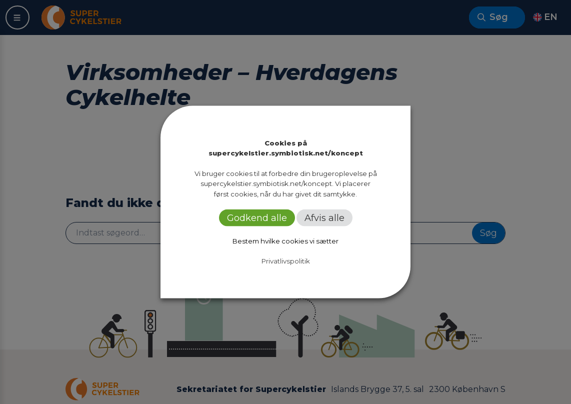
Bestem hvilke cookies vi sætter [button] (285, 240)
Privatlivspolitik (286, 260)
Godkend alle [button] (257, 217)
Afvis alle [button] (324, 217)
